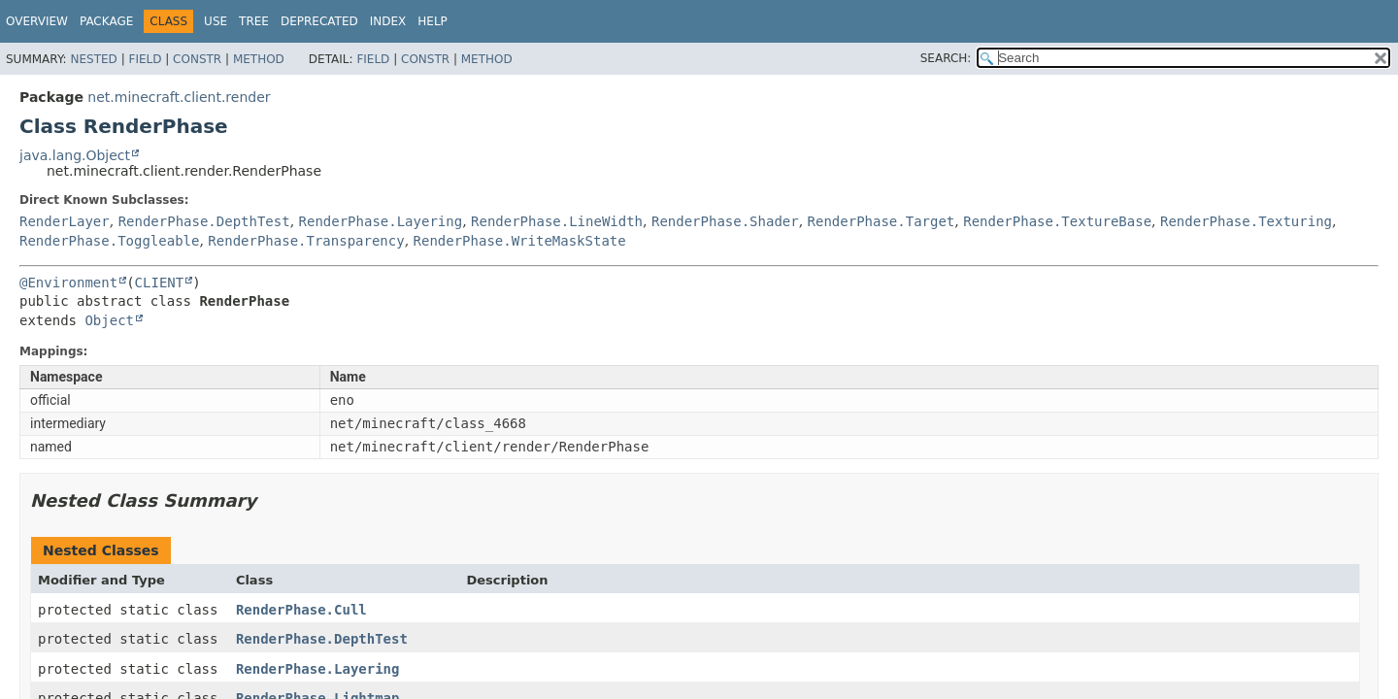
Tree (254, 21)
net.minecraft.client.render (178, 97)
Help (432, 21)
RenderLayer (64, 221)
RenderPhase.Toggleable (109, 241)
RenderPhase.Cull (301, 609)
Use (215, 21)
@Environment (68, 282)
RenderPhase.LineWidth (557, 221)
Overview (37, 21)
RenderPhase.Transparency (306, 241)
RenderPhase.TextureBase (1057, 221)
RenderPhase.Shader (725, 221)
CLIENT (159, 282)
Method (258, 59)
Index (388, 21)
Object (109, 320)
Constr (197, 59)
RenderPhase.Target (881, 221)
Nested (93, 59)
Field (144, 59)
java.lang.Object (74, 155)
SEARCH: (946, 58)
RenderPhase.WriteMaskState (520, 241)
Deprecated (319, 21)
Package (106, 21)
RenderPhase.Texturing (1246, 221)
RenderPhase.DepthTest (204, 221)
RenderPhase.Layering (381, 221)
